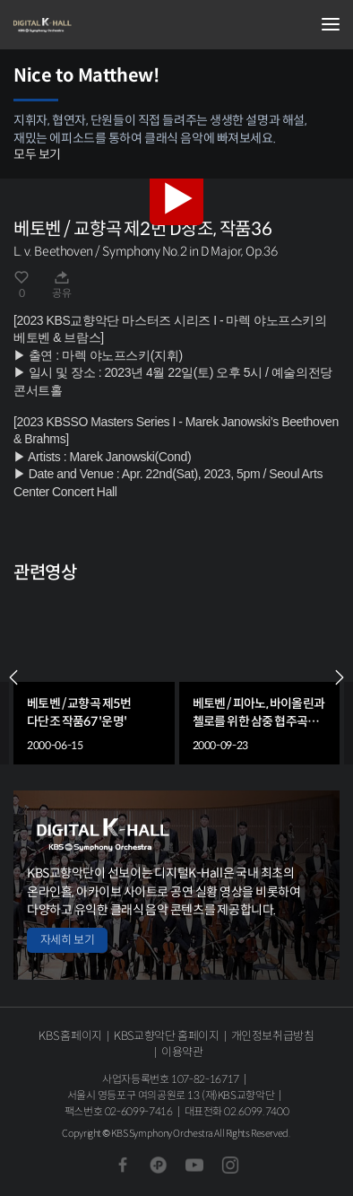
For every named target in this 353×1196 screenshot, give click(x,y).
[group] (94, 677)
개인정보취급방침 (272, 1036)
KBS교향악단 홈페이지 (166, 1036)
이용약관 (182, 1052)
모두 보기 (37, 154)
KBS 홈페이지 (70, 1036)
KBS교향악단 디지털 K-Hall (103, 25)
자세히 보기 (67, 939)
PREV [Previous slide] (13, 677)
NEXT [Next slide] (339, 677)
